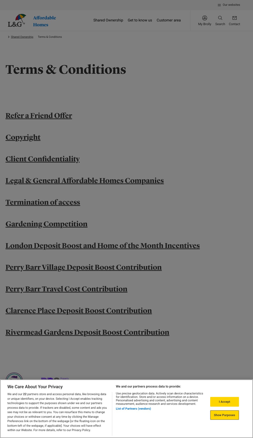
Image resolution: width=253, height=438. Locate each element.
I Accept (224, 401)
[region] (126, 408)
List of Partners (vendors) (133, 408)
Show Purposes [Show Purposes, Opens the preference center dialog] (224, 415)
